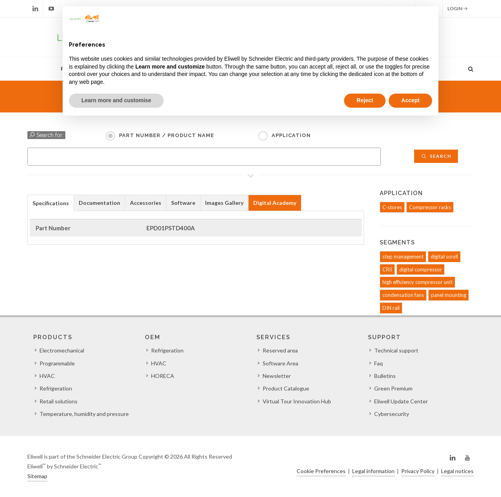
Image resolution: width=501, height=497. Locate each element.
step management (403, 256)
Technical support (396, 350)
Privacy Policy (417, 471)
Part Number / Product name (166, 135)
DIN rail (391, 308)
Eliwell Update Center (401, 401)
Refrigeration (56, 388)
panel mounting (448, 295)
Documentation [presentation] (99, 202)
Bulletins (385, 375)
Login (457, 8)
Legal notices (457, 471)
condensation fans (403, 295)
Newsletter (277, 375)
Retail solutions (58, 401)
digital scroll (444, 256)
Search (436, 156)
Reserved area (280, 350)
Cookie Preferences (321, 471)
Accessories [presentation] (145, 202)
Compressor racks (430, 207)
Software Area (280, 363)
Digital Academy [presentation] (274, 202)
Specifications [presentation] (50, 203)
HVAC (47, 375)
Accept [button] (410, 100)
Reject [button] (365, 100)
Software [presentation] (183, 202)
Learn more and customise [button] (116, 100)
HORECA (162, 375)
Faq (378, 363)
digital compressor (420, 269)
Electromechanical (62, 350)
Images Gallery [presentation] (224, 202)
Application (291, 135)
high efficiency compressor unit (417, 282)
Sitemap (37, 476)
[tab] (50, 203)
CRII (387, 269)
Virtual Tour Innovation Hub (297, 401)
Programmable (57, 363)
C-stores (392, 207)
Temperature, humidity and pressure (84, 413)
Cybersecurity (391, 413)
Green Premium (393, 388)
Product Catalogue (286, 388)
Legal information (373, 471)
